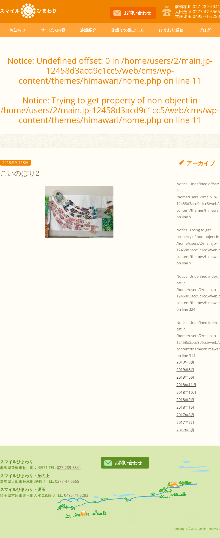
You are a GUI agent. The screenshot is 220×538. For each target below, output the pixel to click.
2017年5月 (185, 430)
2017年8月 (185, 414)
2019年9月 (185, 362)
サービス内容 (53, 30)
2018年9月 (185, 399)
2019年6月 (185, 377)
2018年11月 (186, 384)
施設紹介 (88, 30)
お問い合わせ (137, 13)
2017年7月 (185, 422)
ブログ (204, 30)
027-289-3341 (69, 467)
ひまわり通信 (171, 30)
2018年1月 (185, 407)
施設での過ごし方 (127, 30)
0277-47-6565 (67, 481)
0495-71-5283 (76, 495)
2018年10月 (186, 392)
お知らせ (17, 30)
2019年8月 (185, 369)
